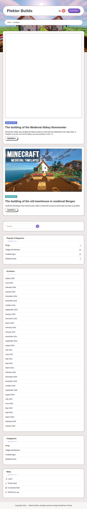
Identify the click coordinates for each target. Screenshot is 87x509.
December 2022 (11, 318)
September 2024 (11, 310)
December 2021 (11, 336)
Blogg (7, 245)
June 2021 (9, 354)
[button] (74, 10)
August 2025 (10, 278)
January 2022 (10, 332)
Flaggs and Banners (12, 250)
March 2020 (9, 417)
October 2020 (10, 386)
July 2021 (8, 350)
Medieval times (11, 123)
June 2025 (9, 283)
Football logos (10, 254)
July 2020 (8, 399)
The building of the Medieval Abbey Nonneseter (35, 127)
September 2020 (11, 390)
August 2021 (10, 345)
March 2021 (9, 368)
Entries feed (12, 483)
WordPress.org (13, 492)
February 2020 (10, 421)
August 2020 (10, 395)
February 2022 (10, 327)
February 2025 (10, 287)
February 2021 (10, 372)
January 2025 (10, 292)
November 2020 (11, 381)
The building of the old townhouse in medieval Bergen (40, 201)
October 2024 (10, 305)
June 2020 (9, 403)
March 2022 (9, 323)
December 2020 (11, 377)
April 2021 (9, 363)
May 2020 (9, 408)
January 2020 (10, 426)
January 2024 (10, 314)
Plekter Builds (19, 11)
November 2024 (11, 301)
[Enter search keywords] (22, 226)
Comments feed (14, 488)
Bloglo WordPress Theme (62, 505)
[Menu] (60, 11)
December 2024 (11, 296)
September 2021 (11, 341)
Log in (10, 479)
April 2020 (9, 412)
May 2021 (9, 359)
